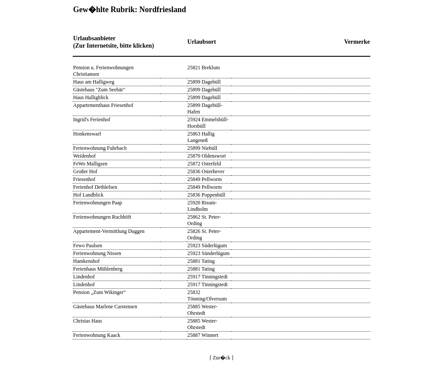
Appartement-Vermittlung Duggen (108, 231)
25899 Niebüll (202, 148)
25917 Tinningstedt (207, 277)
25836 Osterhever (206, 171)
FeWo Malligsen (90, 164)
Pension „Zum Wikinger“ (99, 292)
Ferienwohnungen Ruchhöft (102, 217)
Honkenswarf (87, 134)
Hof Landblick (88, 195)
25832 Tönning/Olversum (207, 295)
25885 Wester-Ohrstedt (202, 310)
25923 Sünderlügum (208, 253)
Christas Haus (87, 321)
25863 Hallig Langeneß (201, 137)
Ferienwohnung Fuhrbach (100, 148)
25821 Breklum (203, 68)
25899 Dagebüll (204, 82)
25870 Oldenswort (206, 156)
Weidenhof (84, 156)
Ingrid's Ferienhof (91, 119)
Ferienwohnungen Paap (97, 203)
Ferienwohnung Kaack (96, 335)
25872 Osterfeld (204, 164)
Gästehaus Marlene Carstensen (105, 307)
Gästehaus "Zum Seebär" (99, 90)
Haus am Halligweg (93, 82)
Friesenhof (84, 179)
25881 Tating (201, 261)
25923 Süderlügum (207, 245)
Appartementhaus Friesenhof (103, 105)
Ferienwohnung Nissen (97, 253)
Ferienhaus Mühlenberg (97, 269)
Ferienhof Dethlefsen (95, 187)
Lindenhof (84, 277)
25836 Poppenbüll (206, 195)
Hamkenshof (86, 261)
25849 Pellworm (204, 179)
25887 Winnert (202, 335)
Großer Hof (85, 171)
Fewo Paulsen (87, 245)
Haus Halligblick (91, 97)
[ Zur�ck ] (222, 358)
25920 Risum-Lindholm (202, 206)
